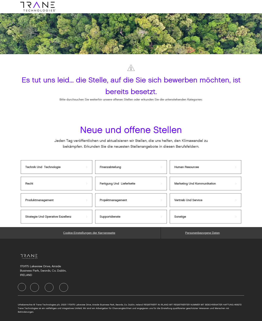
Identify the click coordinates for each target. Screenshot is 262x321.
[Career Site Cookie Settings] (89, 233)
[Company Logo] (37, 6)
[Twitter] (49, 287)
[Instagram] (63, 287)
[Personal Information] (202, 233)
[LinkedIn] (34, 287)
